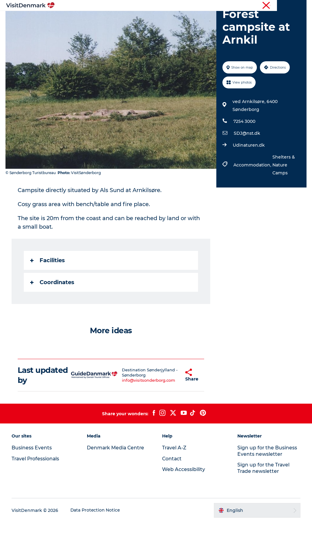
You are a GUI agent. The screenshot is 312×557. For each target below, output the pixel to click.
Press (280, 6)
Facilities (48, 295)
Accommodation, (252, 199)
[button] (170, 409)
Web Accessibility (183, 504)
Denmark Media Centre (116, 482)
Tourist (187, 6)
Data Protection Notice (96, 545)
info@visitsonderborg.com (139, 414)
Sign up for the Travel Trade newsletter (263, 503)
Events (176, 26)
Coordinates (53, 317)
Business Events (255, 6)
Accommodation (211, 20)
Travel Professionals (217, 6)
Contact (299, 6)
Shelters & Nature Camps (283, 199)
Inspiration (93, 20)
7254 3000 (244, 156)
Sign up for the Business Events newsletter (267, 485)
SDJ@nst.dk (246, 168)
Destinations (129, 20)
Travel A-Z (174, 482)
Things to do (168, 20)
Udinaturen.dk (248, 180)
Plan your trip (143, 26)
